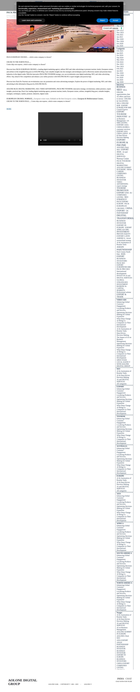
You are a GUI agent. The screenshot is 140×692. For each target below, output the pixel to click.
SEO (119, 89)
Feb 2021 (120, 35)
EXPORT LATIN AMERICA (123, 237)
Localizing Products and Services (124, 309)
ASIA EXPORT (121, 255)
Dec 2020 (120, 39)
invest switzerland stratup (124, 239)
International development (121, 272)
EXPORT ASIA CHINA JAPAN (122, 132)
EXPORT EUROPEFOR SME (124, 266)
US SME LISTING (123, 122)
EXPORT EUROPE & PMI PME (122, 142)
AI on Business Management (123, 119)
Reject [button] (102, 20)
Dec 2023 (120, 30)
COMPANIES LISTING (122, 174)
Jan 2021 (120, 37)
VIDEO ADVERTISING (122, 183)
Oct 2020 (120, 44)
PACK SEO (121, 263)
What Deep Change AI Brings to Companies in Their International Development (124, 323)
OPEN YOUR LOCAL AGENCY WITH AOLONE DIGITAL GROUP (123, 363)
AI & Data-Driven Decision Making (124, 135)
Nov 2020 (120, 41)
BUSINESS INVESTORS (122, 260)
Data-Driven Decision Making (123, 334)
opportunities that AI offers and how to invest (123, 96)
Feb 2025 (120, 51)
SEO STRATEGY (122, 198)
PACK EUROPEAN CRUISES (123, 206)
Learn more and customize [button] (32, 20)
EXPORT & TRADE (121, 295)
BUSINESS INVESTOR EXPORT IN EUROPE (121, 224)
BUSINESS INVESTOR (121, 179)
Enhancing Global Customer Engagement (123, 304)
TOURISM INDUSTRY (122, 115)
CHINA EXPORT (124, 209)
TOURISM (11, 17)
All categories (122, 384)
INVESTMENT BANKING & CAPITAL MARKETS (122, 287)
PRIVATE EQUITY (124, 234)
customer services (123, 129)
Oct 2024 (120, 55)
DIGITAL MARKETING (122, 164)
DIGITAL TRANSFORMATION (128, 217)
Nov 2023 (120, 32)
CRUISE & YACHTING (124, 100)
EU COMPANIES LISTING (124, 195)
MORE (9, 109)
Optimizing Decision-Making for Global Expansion (124, 314)
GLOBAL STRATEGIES (122, 281)
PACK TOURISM (123, 161)
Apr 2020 (120, 82)
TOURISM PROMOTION (123, 189)
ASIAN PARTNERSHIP (124, 248)
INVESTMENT (123, 232)
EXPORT (120, 112)
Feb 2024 (120, 62)
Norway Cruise (123, 159)
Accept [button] (115, 20)
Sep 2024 (120, 58)
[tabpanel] (118, 680)
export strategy (122, 186)
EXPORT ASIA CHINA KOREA (123, 126)
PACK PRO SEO (123, 269)
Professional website (124, 292)
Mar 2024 (120, 60)
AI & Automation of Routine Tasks (124, 243)
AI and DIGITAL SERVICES (122, 154)
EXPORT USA (123, 193)
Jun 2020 (120, 46)
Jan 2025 (120, 53)
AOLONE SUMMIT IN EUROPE (124, 168)
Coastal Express (122, 109)
